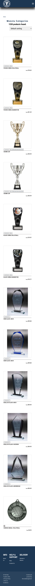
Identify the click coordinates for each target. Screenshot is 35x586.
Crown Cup (7, 151)
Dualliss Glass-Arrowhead (12, 486)
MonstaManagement (27, 578)
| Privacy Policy (6, 578)
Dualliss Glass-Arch (10, 402)
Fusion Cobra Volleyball (11, 68)
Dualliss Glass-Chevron (11, 444)
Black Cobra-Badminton (11, 277)
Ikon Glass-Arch (9, 319)
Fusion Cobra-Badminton (11, 110)
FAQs (10, 560)
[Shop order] (20, 28)
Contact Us (12, 563)
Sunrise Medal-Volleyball (12, 528)
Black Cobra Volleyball (11, 235)
